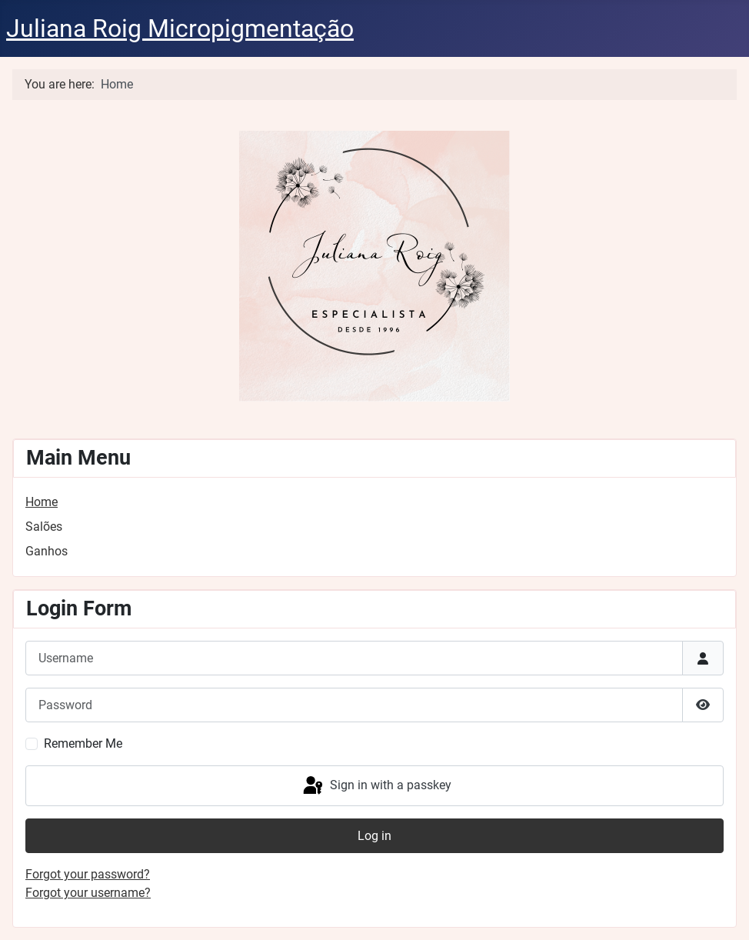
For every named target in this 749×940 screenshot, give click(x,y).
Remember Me (83, 743)
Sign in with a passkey (376, 786)
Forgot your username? (88, 892)
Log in (374, 835)
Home (41, 502)
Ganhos (46, 551)
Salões (43, 526)
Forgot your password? (87, 874)
